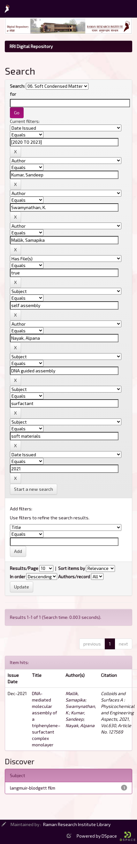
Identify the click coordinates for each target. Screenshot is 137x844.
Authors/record (74, 576)
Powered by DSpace (106, 836)
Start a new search (33, 489)
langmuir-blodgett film (32, 788)
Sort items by (71, 568)
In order (17, 576)
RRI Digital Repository (31, 46)
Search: (17, 86)
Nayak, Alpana (80, 725)
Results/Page (24, 568)
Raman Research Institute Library (76, 824)
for (13, 94)
